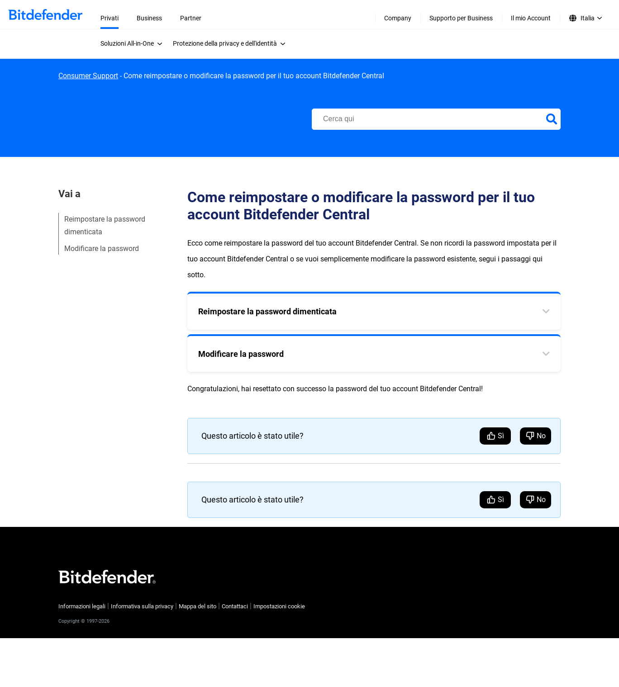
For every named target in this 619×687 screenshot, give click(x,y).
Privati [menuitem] (109, 18)
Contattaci (235, 606)
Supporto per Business (461, 18)
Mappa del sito (197, 606)
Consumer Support (88, 75)
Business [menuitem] (149, 18)
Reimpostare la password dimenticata (104, 225)
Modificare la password (101, 248)
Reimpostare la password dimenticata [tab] (267, 311)
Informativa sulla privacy (142, 606)
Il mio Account (531, 18)
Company (397, 18)
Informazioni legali (81, 606)
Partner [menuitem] (190, 18)
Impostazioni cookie (279, 606)
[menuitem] (133, 43)
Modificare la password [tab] (241, 354)
